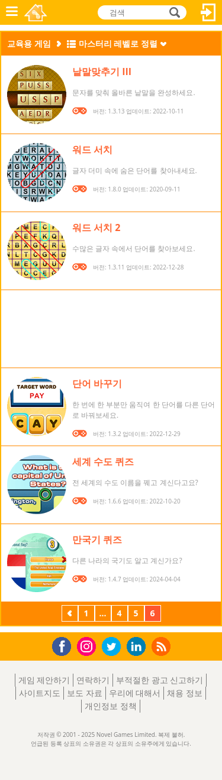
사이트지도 (39, 692)
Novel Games (36, 12)
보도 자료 (84, 692)
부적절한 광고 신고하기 (159, 679)
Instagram (88, 646)
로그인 (208, 12)
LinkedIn (138, 647)
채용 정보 (184, 692)
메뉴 (12, 12)
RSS (162, 646)
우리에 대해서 (135, 692)
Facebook (65, 645)
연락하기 (93, 679)
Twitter (114, 647)
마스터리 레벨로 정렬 (118, 43)
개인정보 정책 (111, 705)
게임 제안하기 (44, 679)
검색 (172, 13)
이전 (70, 614)
